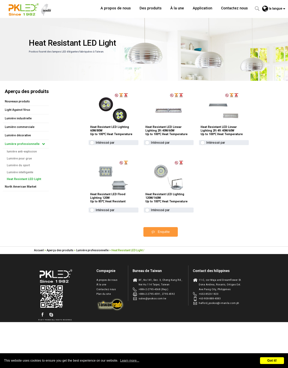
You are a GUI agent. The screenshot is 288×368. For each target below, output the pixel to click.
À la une (177, 8)
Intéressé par (105, 157)
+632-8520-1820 (208, 323)
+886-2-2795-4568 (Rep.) (153, 319)
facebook (42, 345)
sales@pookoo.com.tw (152, 328)
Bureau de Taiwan (147, 301)
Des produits (151, 8)
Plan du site (103, 323)
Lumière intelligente (20, 172)
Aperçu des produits (60, 280)
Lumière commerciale (19, 127)
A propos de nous (116, 8)
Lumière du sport (18, 165)
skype (51, 345)
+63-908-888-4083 (210, 328)
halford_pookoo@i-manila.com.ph (219, 333)
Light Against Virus (17, 110)
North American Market (20, 186)
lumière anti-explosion (22, 151)
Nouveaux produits (17, 101)
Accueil (39, 280)
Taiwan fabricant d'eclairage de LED (32, 9)
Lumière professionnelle (22, 144)
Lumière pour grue (19, 158)
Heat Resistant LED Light (24, 179)
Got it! (272, 360)
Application (202, 8)
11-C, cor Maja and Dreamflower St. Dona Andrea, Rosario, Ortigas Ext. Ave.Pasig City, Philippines (220, 315)
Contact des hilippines (211, 301)
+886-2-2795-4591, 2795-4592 (157, 323)
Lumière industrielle (18, 118)
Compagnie (105, 301)
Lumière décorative (18, 135)
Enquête (161, 261)
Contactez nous (234, 8)
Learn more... (129, 360)
